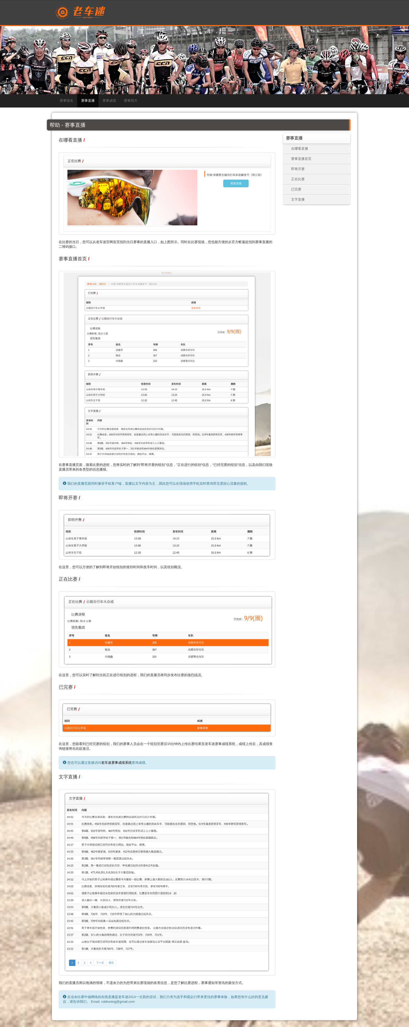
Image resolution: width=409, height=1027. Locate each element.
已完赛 (296, 189)
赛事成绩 (109, 101)
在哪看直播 (299, 149)
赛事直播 (88, 101)
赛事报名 (66, 101)
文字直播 (298, 199)
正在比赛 (298, 179)
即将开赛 (298, 169)
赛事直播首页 (301, 159)
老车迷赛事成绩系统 (116, 763)
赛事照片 (130, 101)
